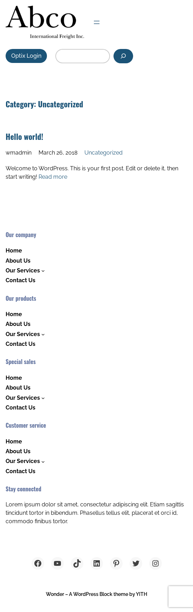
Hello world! (24, 136)
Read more (53, 176)
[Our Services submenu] (43, 270)
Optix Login (26, 55)
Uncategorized (103, 152)
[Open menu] (96, 22)
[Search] (123, 56)
